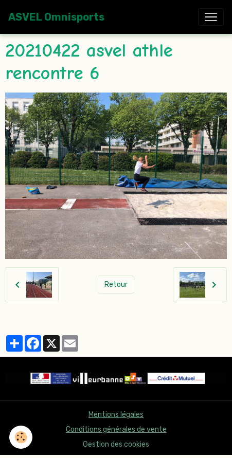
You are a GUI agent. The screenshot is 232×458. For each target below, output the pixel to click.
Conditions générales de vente (116, 429)
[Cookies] (20, 437)
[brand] (56, 17)
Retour (116, 284)
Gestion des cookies (116, 444)
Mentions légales (116, 414)
